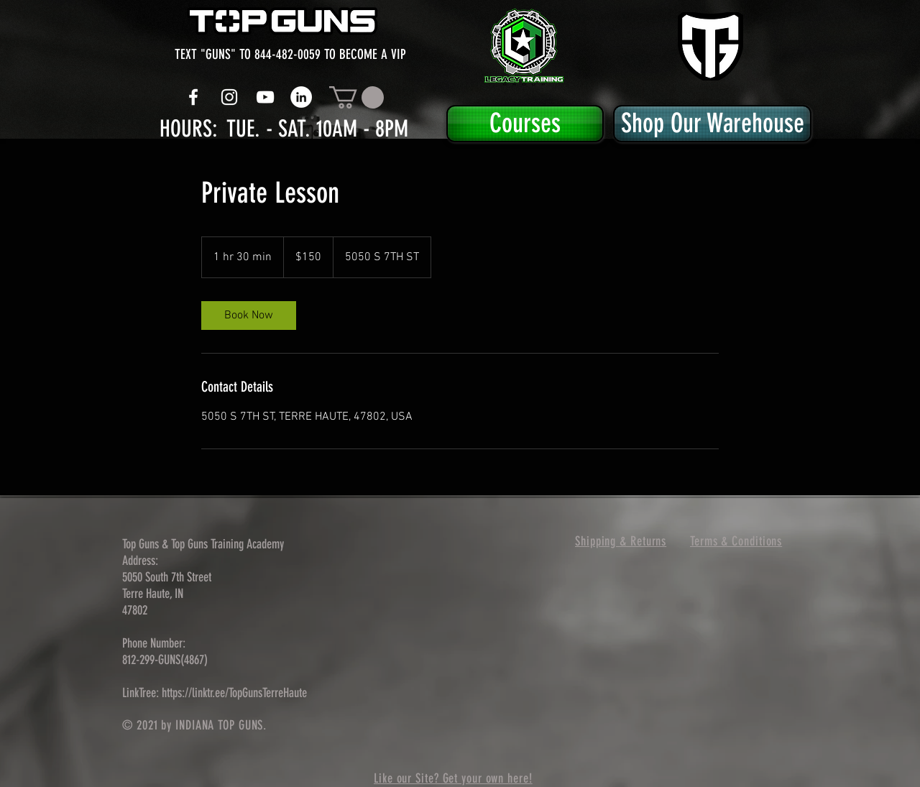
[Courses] (525, 123)
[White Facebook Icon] (193, 97)
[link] (248, 315)
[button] (356, 97)
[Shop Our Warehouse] (712, 123)
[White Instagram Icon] (229, 97)
